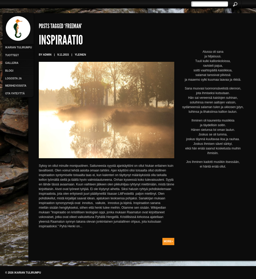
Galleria (11, 63)
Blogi (9, 70)
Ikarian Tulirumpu (18, 47)
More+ (168, 241)
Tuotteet (12, 55)
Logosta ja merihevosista (15, 82)
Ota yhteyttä (15, 93)
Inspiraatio (61, 41)
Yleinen (80, 54)
